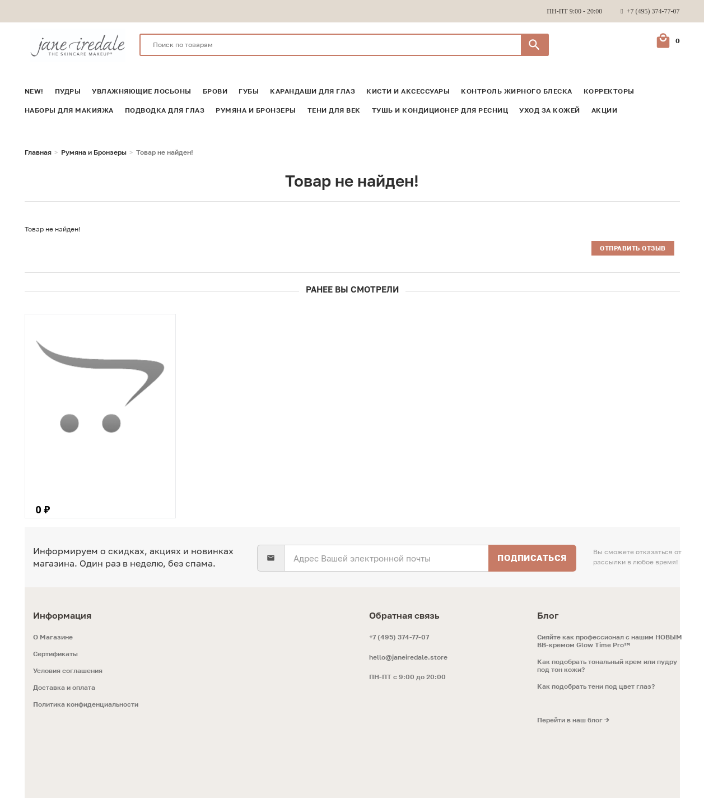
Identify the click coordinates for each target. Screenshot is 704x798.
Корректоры (609, 91)
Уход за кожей (549, 110)
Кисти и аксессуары (408, 91)
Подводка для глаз (165, 110)
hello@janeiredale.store (408, 657)
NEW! (34, 91)
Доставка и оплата (64, 688)
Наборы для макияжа (69, 110)
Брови (215, 91)
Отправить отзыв (633, 248)
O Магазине (53, 637)
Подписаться (532, 558)
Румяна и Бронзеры (256, 110)
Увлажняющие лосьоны (142, 91)
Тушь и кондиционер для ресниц (440, 110)
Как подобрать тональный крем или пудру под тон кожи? (607, 666)
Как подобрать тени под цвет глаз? (596, 686)
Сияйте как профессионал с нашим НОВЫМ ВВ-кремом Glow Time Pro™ (609, 641)
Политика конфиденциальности (85, 704)
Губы (249, 91)
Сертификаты (55, 654)
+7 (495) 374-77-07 (399, 637)
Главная (38, 152)
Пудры (68, 91)
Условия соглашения (67, 671)
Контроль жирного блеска (516, 91)
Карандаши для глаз (312, 91)
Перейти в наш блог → (573, 720)
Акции (604, 110)
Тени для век (334, 110)
